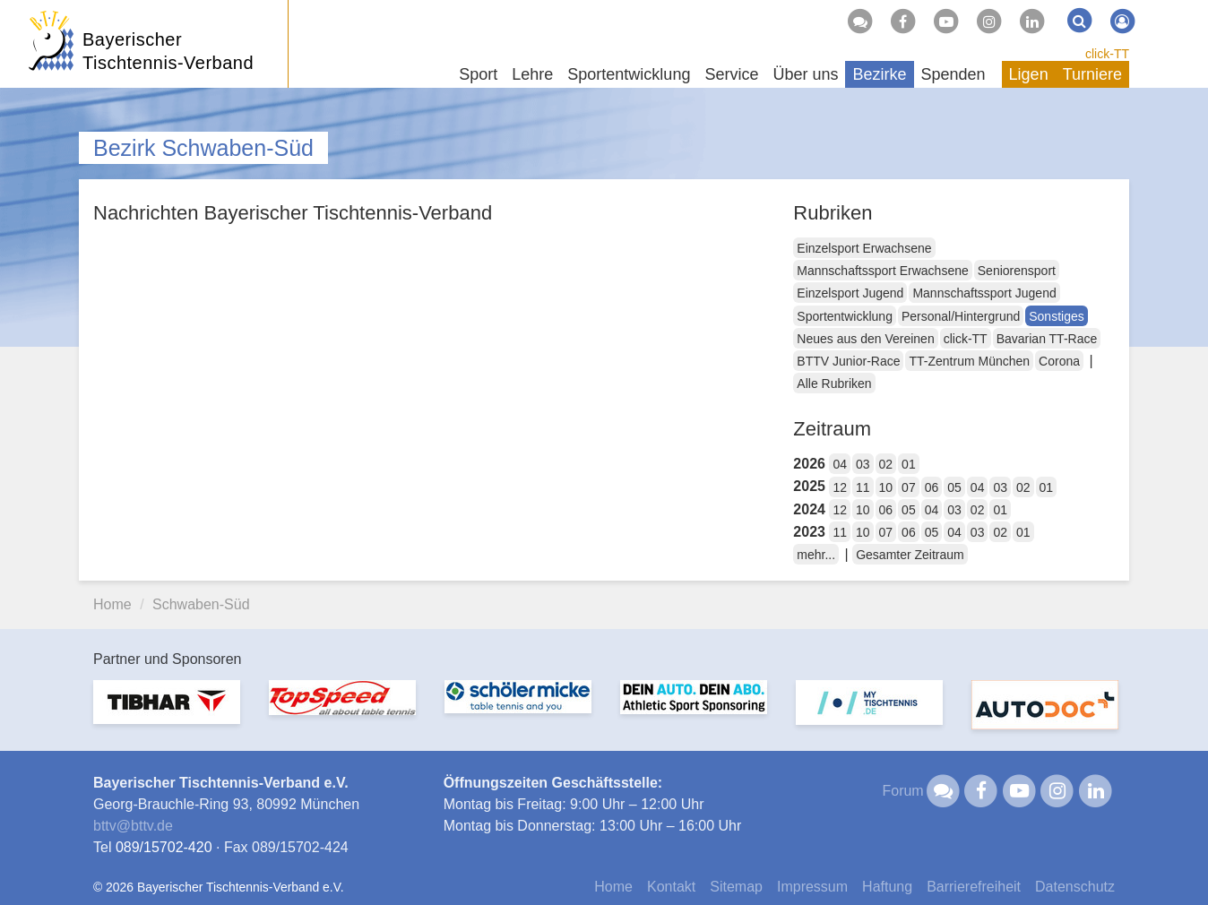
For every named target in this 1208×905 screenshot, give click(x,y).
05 (954, 487)
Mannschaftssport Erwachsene (882, 270)
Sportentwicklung (845, 316)
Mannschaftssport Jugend (984, 293)
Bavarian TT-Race (1047, 339)
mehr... (816, 554)
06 (932, 487)
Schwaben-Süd (201, 604)
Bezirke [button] (879, 74)
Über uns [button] (805, 74)
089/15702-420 (164, 847)
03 (863, 464)
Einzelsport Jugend (850, 293)
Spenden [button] (953, 74)
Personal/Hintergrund (961, 316)
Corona (1059, 361)
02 (886, 464)
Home (112, 604)
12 (840, 487)
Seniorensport (1017, 270)
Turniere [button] (1092, 74)
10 (886, 487)
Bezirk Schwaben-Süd (203, 147)
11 (863, 487)
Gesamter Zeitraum (910, 554)
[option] (167, 713)
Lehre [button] (532, 74)
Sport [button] (478, 74)
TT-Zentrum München (969, 361)
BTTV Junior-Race (848, 361)
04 (840, 464)
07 (909, 487)
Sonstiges (1056, 316)
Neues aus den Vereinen (865, 339)
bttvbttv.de (133, 825)
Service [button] (731, 74)
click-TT (1107, 54)
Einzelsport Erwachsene (864, 248)
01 (909, 464)
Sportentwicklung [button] (628, 74)
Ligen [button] (1028, 74)
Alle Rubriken (834, 383)
